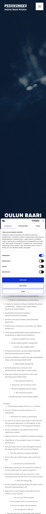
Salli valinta (23, 285)
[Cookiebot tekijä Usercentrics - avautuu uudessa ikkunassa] (31, 221)
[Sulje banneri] (43, 221)
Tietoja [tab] (38, 226)
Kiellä (23, 291)
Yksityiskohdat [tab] (23, 226)
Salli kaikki (23, 280)
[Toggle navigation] (39, 6)
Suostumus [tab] (8, 226)
